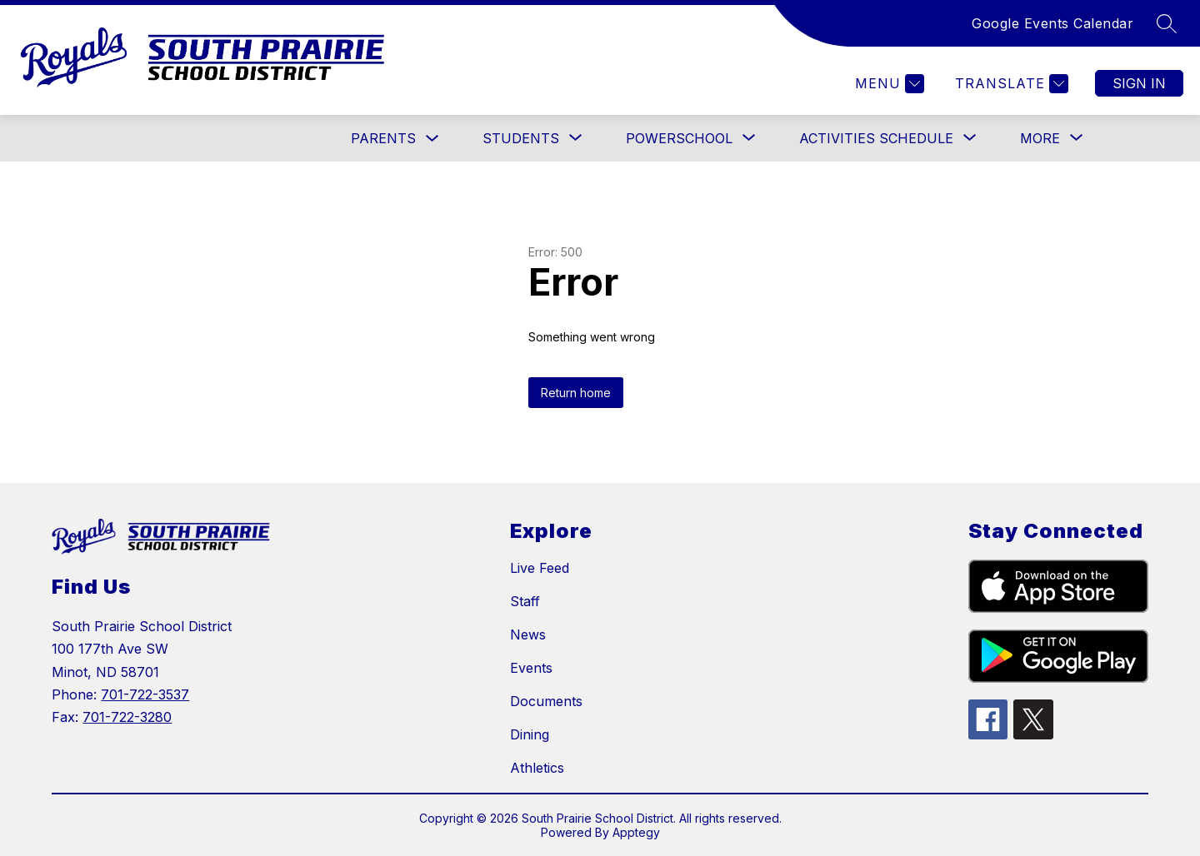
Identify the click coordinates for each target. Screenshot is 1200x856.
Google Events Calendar (1052, 23)
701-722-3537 (145, 694)
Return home (576, 393)
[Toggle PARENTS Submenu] (432, 138)
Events (531, 667)
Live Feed (539, 568)
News (528, 634)
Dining (529, 734)
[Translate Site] (1009, 83)
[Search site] (1167, 23)
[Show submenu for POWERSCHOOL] (679, 138)
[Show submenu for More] (1040, 138)
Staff (525, 601)
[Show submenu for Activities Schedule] (876, 138)
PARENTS (383, 138)
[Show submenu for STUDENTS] (520, 138)
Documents (546, 701)
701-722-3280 (127, 717)
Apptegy (636, 832)
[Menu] (887, 83)
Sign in (1139, 83)
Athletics (537, 767)
